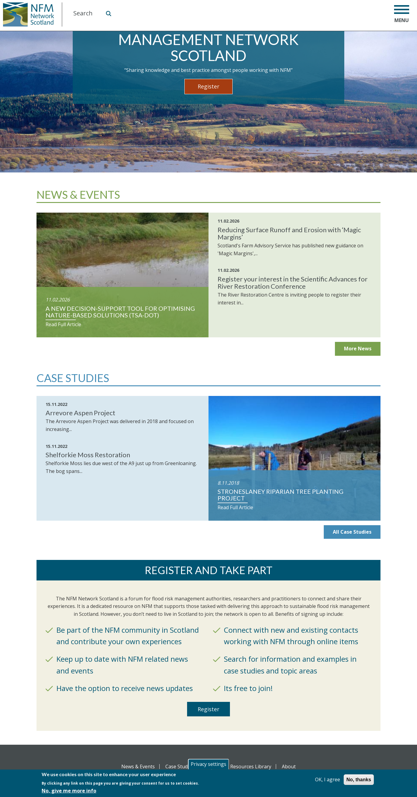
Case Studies (179, 766)
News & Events (138, 766)
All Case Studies (352, 532)
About (289, 766)
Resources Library (250, 766)
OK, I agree (327, 779)
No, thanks (358, 779)
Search (108, 13)
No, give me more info (69, 790)
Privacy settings (208, 764)
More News (357, 348)
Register (208, 86)
